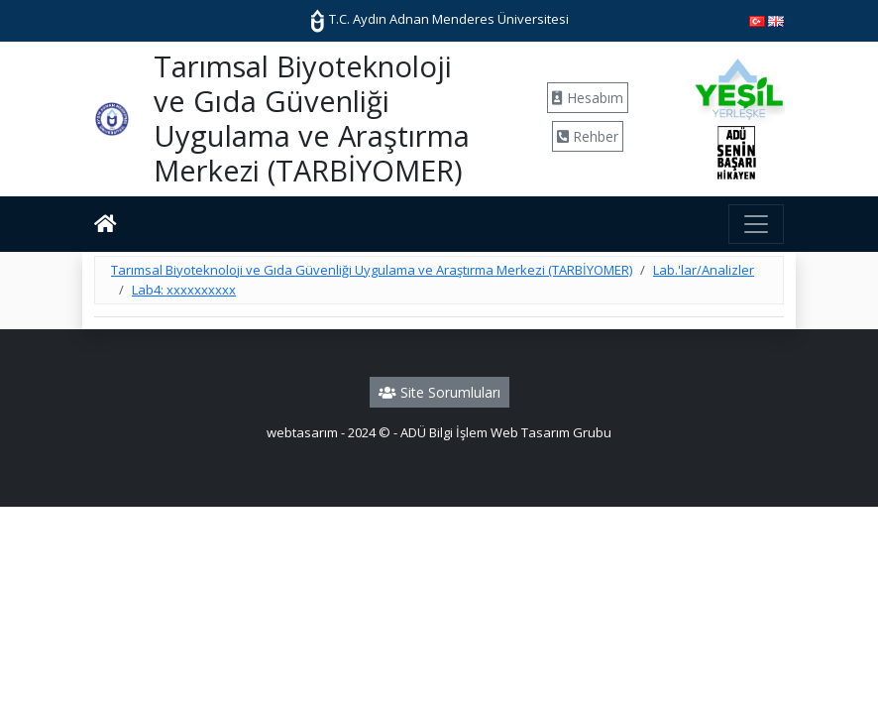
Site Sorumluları (439, 392)
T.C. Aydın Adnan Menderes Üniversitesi (439, 19)
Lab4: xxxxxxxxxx (184, 289)
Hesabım (587, 97)
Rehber (587, 136)
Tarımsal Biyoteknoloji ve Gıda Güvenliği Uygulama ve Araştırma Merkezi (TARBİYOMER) (371, 270)
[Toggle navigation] (756, 224)
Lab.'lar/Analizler (703, 270)
